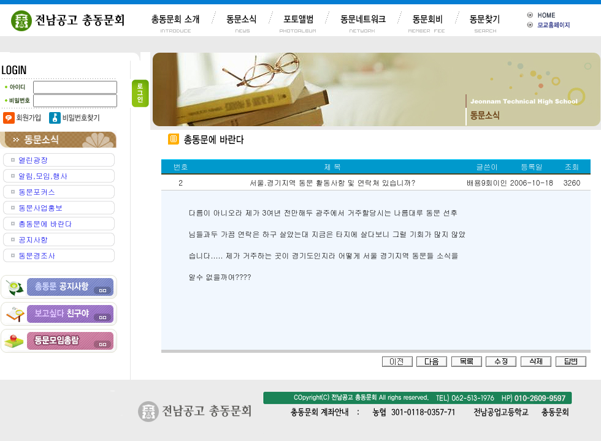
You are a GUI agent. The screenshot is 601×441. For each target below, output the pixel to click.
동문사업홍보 (40, 207)
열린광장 (33, 159)
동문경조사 (36, 255)
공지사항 (33, 239)
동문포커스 (36, 191)
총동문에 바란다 (45, 223)
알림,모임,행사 (42, 175)
